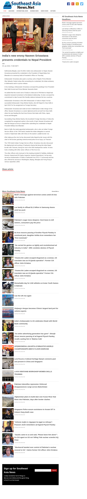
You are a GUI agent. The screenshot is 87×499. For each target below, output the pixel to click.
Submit (54, 470)
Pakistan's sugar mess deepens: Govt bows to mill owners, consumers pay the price (71, 36)
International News (22, 11)
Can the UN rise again (22, 296)
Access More (55, 191)
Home (4, 11)
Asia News (11, 11)
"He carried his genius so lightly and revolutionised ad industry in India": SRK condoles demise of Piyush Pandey (35, 247)
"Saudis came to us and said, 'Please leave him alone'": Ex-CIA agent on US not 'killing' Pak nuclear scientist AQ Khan (36, 437)
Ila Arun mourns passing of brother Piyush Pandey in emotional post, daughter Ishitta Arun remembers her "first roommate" (35, 235)
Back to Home (6, 16)
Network (53, 11)
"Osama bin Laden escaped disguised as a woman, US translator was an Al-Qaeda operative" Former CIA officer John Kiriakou (35, 273)
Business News (34, 11)
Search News (44, 11)
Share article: (8, 169)
